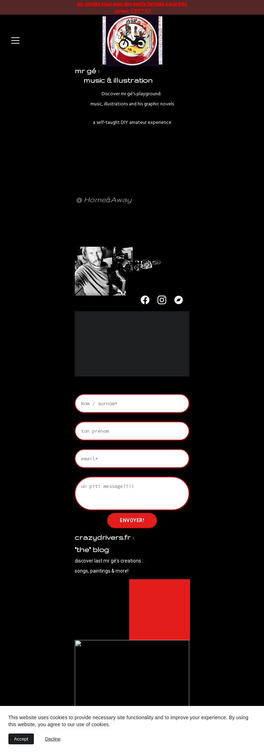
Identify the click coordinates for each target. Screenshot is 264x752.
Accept (21, 739)
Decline (52, 739)
